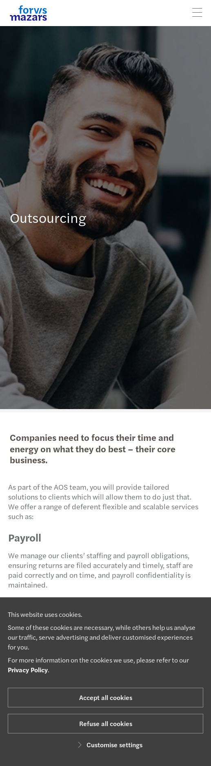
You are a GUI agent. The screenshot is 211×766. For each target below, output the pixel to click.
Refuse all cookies (105, 723)
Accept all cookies (105, 697)
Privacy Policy (28, 669)
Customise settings (108, 744)
